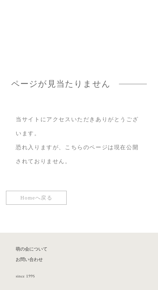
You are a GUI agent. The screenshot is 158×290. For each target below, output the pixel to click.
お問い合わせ (29, 259)
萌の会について (31, 249)
